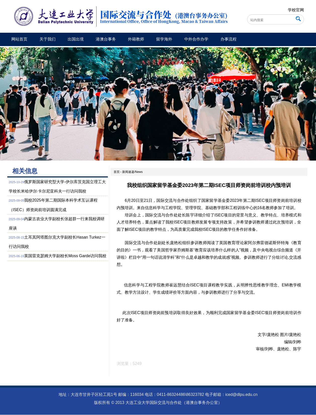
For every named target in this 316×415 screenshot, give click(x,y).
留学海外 (164, 39)
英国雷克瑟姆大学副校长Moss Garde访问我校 (65, 256)
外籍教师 (136, 39)
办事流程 (228, 39)
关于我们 (47, 39)
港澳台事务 (106, 39)
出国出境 (76, 39)
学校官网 (296, 10)
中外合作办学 (196, 39)
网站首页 (19, 39)
